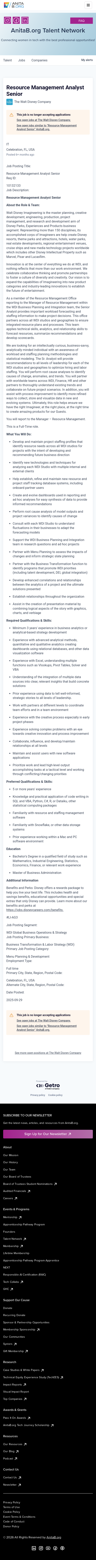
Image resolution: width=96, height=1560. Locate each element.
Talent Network (15, 1239)
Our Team (9, 1169)
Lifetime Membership (16, 1253)
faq (82, 20)
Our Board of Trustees (17, 1177)
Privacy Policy (11, 1502)
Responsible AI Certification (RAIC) (24, 1275)
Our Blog (11, 1451)
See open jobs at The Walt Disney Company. (44, 120)
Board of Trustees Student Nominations (30, 1184)
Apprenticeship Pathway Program (24, 1224)
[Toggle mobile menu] (88, 5)
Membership (13, 1246)
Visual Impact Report (16, 1392)
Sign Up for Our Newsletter (48, 1133)
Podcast (10, 1458)
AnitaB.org (54, 1537)
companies (39, 60)
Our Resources (15, 1444)
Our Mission (10, 1155)
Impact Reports (15, 1384)
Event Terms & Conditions (19, 1517)
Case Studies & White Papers (23, 1370)
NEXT (6, 1267)
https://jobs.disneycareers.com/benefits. (35, 910)
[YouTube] (48, 1548)
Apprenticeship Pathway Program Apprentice (31, 1260)
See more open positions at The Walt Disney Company (48, 1052)
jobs (21, 60)
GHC (8, 1289)
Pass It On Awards (17, 1418)
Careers (10, 1198)
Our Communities (14, 1337)
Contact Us (12, 1477)
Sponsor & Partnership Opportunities (26, 1322)
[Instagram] (7, 20)
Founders (9, 1232)
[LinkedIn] (25, 20)
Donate (7, 1308)
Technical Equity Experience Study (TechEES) (33, 1377)
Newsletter (12, 1485)
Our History (10, 1162)
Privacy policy (37, 1095)
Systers (10, 1344)
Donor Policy (11, 1526)
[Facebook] (16, 20)
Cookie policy (55, 1095)
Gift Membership (16, 1351)
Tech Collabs (13, 1282)
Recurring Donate (14, 1315)
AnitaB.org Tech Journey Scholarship (28, 1425)
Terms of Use (11, 1507)
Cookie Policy (11, 1512)
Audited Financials (17, 1191)
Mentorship (12, 1217)
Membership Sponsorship (21, 1329)
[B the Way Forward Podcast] (62, 1548)
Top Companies (15, 1399)
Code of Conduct (13, 1521)
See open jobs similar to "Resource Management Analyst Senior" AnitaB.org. (47, 127)
